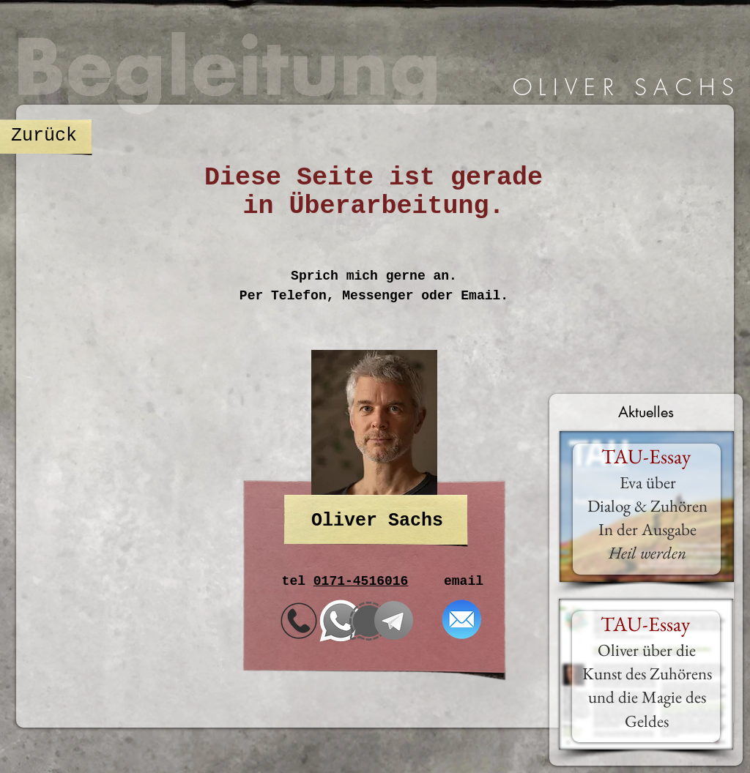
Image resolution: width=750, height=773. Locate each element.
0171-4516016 (361, 581)
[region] (620, 87)
